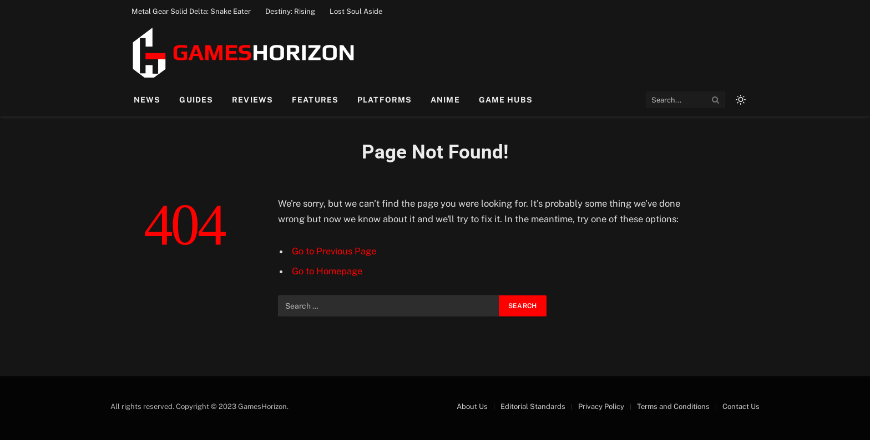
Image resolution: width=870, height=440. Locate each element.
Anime (445, 99)
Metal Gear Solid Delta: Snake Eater (191, 11)
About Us (472, 406)
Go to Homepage (327, 271)
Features (315, 99)
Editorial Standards (532, 406)
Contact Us (741, 406)
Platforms (384, 99)
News (147, 99)
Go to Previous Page (334, 251)
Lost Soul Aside (356, 11)
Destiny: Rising (290, 11)
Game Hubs (506, 99)
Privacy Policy (601, 406)
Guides (196, 99)
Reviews (252, 99)
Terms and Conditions (673, 406)
